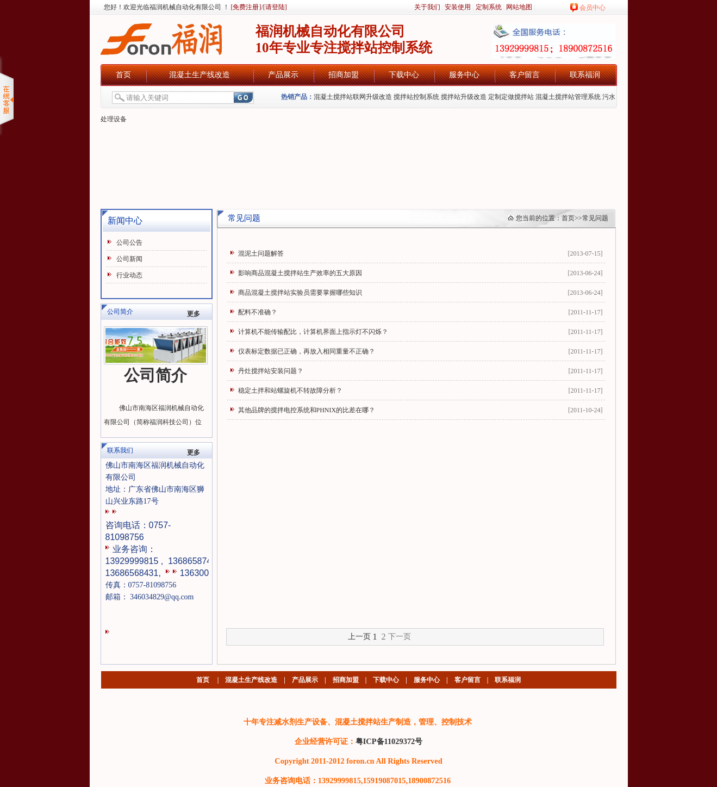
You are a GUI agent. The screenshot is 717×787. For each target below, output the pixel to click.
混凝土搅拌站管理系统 (568, 97)
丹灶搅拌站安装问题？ (270, 371)
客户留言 (524, 75)
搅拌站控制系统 (416, 97)
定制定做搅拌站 (511, 97)
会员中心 (592, 7)
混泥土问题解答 (261, 253)
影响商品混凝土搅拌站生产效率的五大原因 (300, 273)
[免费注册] (245, 7)
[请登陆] (275, 7)
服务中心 (464, 75)
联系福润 (585, 75)
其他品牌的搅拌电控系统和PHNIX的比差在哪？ (307, 410)
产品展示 (283, 75)
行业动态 (129, 275)
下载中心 (404, 75)
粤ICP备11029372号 (389, 741)
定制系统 (489, 7)
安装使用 (458, 7)
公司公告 (129, 242)
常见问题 (595, 218)
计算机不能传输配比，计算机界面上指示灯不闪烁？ (313, 332)
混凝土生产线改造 (199, 75)
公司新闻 (129, 259)
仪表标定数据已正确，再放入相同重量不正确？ (306, 351)
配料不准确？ (257, 312)
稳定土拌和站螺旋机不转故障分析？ (290, 390)
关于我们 (427, 7)
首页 (123, 75)
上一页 (359, 637)
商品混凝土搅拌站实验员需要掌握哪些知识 (300, 292)
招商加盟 (343, 75)
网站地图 (519, 7)
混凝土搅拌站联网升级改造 (353, 97)
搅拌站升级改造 (464, 97)
